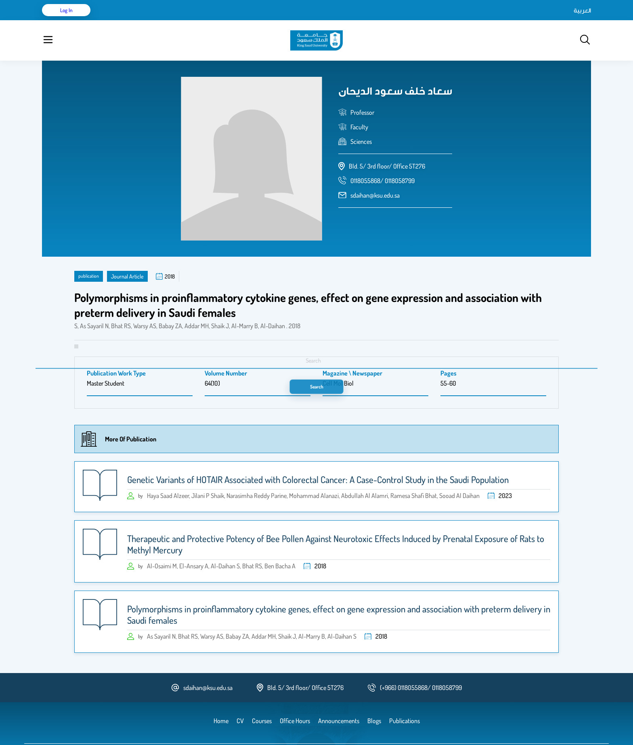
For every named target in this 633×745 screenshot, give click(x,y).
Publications (160, 20)
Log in (560, 20)
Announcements (254, 20)
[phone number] (382, 160)
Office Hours (298, 20)
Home (114, 20)
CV (133, 20)
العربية (513, 20)
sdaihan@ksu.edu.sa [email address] (375, 175)
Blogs (218, 20)
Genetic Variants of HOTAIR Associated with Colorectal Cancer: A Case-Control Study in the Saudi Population (318, 459)
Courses (193, 20)
